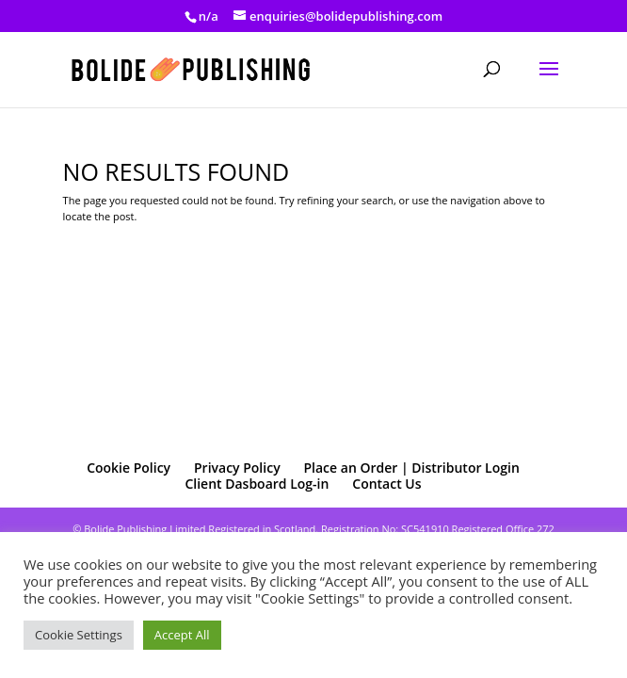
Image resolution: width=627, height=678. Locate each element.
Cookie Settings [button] (78, 634)
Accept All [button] (182, 634)
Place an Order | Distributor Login (411, 467)
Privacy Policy (237, 467)
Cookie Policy (128, 467)
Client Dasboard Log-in (257, 483)
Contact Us (386, 483)
